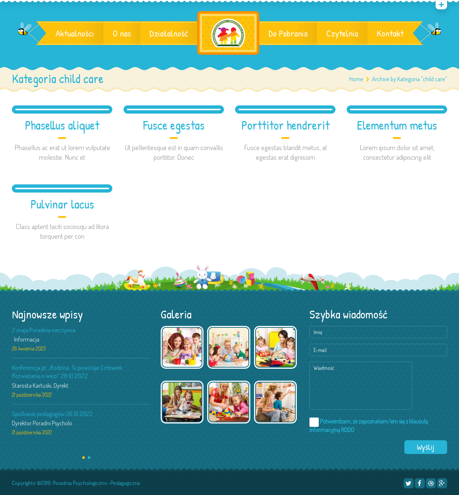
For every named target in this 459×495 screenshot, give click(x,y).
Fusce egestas (174, 125)
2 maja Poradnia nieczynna (44, 330)
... (71, 385)
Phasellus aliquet (62, 125)
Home (356, 79)
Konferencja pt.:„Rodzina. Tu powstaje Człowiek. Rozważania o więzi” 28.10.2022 (67, 372)
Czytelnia (342, 33)
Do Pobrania (288, 33)
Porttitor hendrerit (285, 125)
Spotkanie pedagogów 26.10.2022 (52, 414)
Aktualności (74, 33)
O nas (121, 33)
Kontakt (390, 33)
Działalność (168, 33)
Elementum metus (397, 125)
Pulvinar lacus (62, 204)
